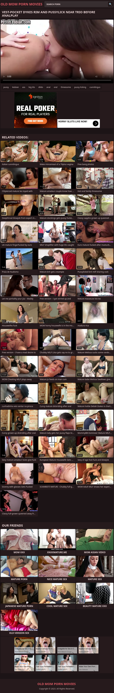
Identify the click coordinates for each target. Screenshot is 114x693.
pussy (6, 87)
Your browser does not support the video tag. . (57, 51)
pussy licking (80, 87)
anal (48, 87)
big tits (32, 87)
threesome (66, 87)
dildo (40, 87)
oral (55, 87)
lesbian (15, 87)
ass (23, 87)
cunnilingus (95, 87)
